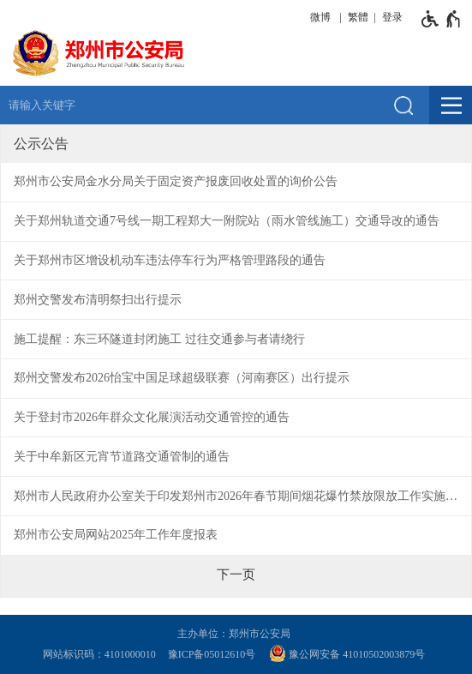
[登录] (389, 17)
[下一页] (236, 574)
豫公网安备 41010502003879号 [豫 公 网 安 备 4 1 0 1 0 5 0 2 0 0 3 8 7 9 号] (347, 653)
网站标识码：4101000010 (102, 654)
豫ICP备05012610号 (212, 654)
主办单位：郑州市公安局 (236, 634)
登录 (392, 17)
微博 (320, 17)
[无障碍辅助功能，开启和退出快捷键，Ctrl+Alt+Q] (441, 19)
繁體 (358, 17)
